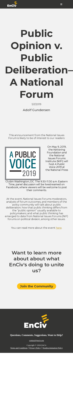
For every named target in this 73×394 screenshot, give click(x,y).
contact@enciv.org (36, 340)
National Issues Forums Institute (55, 158)
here (59, 227)
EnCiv (43, 345)
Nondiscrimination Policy (52, 348)
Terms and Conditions (19, 348)
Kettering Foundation (56, 151)
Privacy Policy (35, 348)
